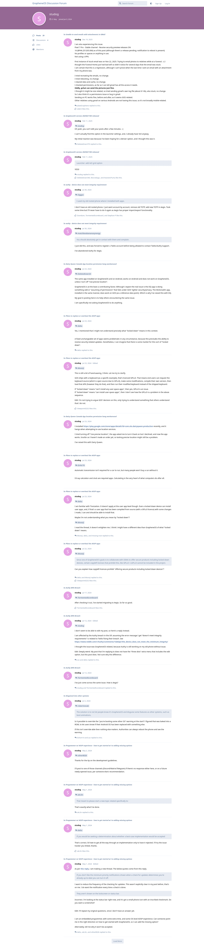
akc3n (80, 794)
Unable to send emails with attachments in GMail (85, 34)
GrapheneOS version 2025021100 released (82, 116)
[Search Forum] (132, 3)
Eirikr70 (81, 465)
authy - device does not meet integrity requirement (86, 185)
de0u (80, 326)
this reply (85, 869)
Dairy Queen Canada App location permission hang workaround (91, 264)
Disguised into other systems (77, 696)
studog (81, 126)
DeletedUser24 (84, 274)
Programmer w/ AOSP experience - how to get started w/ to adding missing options (99, 745)
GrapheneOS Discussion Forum (49, 3)
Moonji (81, 368)
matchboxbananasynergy (89, 233)
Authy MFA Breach (73, 588)
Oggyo (81, 195)
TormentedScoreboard (88, 597)
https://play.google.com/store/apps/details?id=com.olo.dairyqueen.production (118, 426)
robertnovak (83, 706)
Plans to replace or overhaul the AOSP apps (83, 316)
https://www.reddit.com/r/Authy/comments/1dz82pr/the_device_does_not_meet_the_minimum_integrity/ (121, 641)
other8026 (82, 755)
